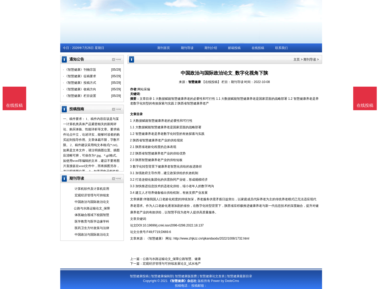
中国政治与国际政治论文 (92, 202)
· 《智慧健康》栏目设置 (79, 96)
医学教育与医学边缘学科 (92, 221)
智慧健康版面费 (186, 276)
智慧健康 (194, 82)
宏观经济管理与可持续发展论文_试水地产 (172, 263)
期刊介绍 (210, 48)
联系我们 (281, 48)
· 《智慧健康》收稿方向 (79, 89)
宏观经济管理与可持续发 (92, 195)
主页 (297, 59)
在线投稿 (258, 48)
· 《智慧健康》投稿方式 (79, 83)
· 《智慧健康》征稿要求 (79, 76)
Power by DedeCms (225, 281)
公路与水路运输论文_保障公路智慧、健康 (172, 259)
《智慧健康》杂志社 (182, 281)
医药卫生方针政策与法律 (92, 228)
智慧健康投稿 (139, 276)
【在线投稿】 (211, 82)
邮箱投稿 (234, 48)
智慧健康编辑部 (162, 276)
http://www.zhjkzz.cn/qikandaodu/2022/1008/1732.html (212, 238)
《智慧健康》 (155, 238)
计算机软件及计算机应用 (92, 189)
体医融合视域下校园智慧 (92, 215)
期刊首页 (163, 48)
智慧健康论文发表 (212, 276)
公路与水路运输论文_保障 (92, 208)
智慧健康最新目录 (239, 276)
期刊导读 (187, 48)
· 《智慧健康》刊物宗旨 (79, 69)
